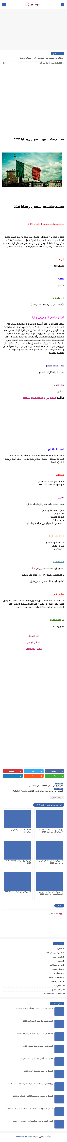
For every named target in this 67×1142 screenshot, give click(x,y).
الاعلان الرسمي (33, 642)
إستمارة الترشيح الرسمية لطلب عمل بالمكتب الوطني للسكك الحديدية (29, 1109)
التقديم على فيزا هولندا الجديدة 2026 (18, 892)
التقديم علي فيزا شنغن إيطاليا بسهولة (39, 398)
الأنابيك (59, 949)
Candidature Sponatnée (53, 994)
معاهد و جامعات (56, 981)
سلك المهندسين (56, 969)
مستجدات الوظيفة (55, 977)
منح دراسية (58, 986)
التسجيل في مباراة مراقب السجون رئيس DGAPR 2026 (34, 1033)
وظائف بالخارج (58, 54)
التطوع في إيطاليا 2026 (54, 953)
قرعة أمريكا (58, 973)
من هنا (35, 568)
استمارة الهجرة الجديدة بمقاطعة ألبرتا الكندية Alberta (34, 1008)
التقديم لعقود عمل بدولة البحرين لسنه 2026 (38, 1021)
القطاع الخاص (57, 957)
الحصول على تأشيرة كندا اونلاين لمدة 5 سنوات (37, 1058)
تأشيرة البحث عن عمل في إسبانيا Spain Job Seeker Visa (33, 1121)
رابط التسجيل (33, 636)
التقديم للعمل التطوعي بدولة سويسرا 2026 (38, 1046)
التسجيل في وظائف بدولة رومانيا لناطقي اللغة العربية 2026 (33, 1096)
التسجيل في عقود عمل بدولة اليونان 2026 (38, 1071)
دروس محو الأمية (56, 965)
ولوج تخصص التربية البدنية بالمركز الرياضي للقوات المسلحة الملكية (30, 1084)
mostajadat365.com (23, 1137)
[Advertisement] (33, 30)
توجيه (60, 961)
